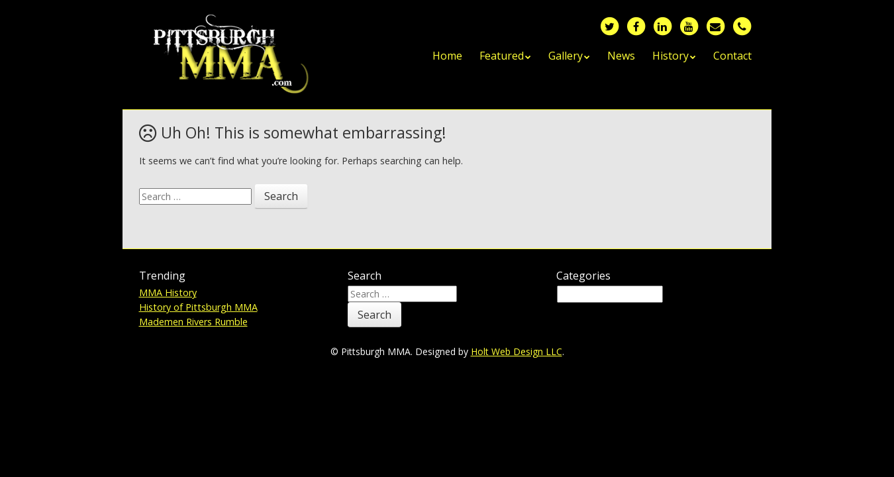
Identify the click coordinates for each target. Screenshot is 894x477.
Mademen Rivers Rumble (193, 321)
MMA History (168, 292)
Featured (501, 55)
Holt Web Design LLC (516, 351)
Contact (732, 55)
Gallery (565, 55)
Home (447, 55)
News (621, 55)
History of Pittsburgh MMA (198, 307)
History (670, 55)
